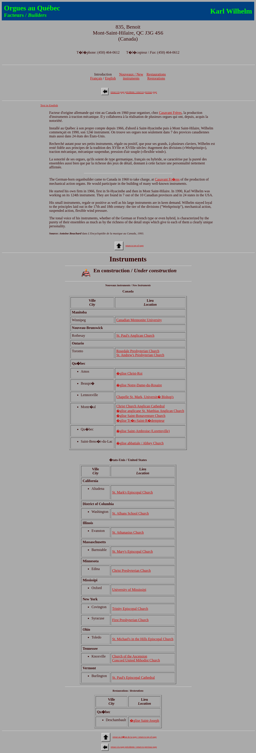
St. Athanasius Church (128, 532)
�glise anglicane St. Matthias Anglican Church (150, 411)
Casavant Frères (170, 113)
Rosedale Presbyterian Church (137, 351)
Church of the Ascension (129, 656)
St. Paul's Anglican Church (135, 335)
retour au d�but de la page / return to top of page (134, 737)
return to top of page (135, 245)
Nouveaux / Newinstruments (131, 76)
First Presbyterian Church (130, 620)
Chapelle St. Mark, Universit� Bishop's (145, 397)
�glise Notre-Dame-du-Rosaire (139, 385)
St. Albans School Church (130, 513)
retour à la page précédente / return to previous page (134, 747)
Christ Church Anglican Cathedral (140, 406)
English (110, 78)
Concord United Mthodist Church (136, 660)
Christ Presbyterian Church (131, 570)
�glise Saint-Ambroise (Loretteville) (143, 431)
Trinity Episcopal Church (130, 609)
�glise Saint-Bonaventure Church (140, 416)
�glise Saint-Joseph (144, 720)
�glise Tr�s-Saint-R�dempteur (140, 420)
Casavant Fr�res (167, 179)
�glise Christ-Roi (129, 373)
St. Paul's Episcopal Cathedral (133, 677)
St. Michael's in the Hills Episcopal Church (142, 639)
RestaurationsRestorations (156, 76)
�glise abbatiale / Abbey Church (139, 443)
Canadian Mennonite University (139, 320)
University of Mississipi (129, 590)
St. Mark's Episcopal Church (132, 492)
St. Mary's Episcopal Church (132, 551)
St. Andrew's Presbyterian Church (140, 355)
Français (96, 78)
